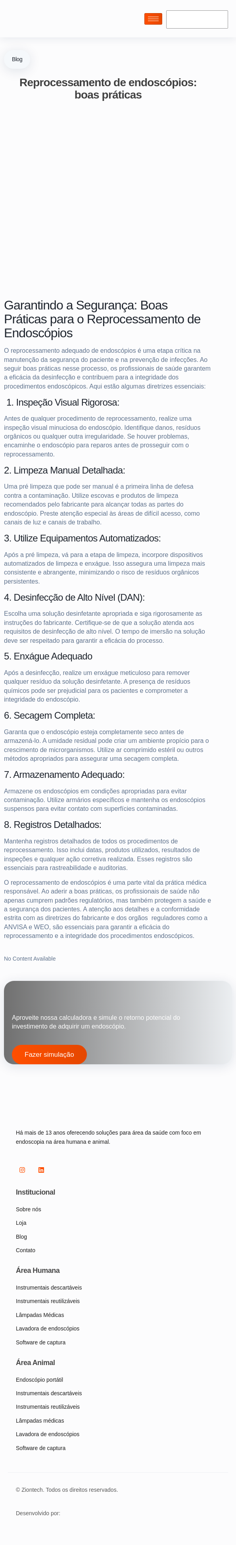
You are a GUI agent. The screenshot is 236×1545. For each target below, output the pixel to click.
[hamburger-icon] (153, 19)
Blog (17, 59)
